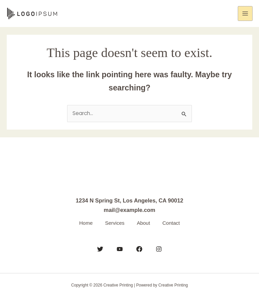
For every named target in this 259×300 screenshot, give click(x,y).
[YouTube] (120, 249)
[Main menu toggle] (245, 13)
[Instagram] (159, 249)
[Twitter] (100, 249)
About (143, 222)
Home (84, 222)
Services (114, 222)
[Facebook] (139, 249)
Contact (173, 222)
